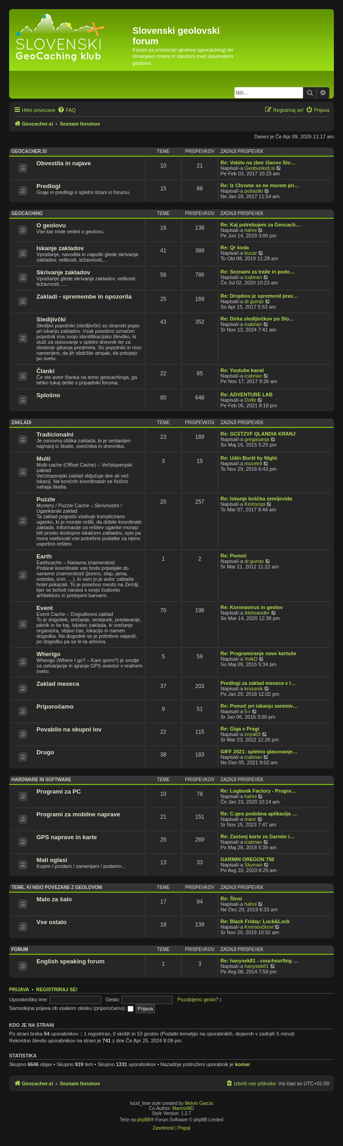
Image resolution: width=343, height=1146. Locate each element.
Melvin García (199, 1103)
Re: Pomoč (233, 555)
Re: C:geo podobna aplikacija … (258, 813)
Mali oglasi (51, 860)
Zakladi (21, 422)
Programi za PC (58, 791)
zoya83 (253, 734)
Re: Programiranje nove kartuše (258, 653)
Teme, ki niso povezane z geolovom (56, 887)
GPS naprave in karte (66, 837)
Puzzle (45, 499)
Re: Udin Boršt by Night (248, 458)
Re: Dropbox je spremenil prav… (259, 296)
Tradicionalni (54, 434)
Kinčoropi (255, 504)
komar (242, 1064)
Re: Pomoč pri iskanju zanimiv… (259, 706)
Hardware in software (41, 779)
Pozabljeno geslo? (198, 999)
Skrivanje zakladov (63, 272)
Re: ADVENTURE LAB (246, 394)
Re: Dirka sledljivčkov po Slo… (257, 318)
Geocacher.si (28, 151)
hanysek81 (257, 966)
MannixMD (183, 1108)
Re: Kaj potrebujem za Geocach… (260, 224)
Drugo (45, 752)
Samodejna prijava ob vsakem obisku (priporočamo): (71, 1008)
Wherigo (48, 654)
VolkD (251, 659)
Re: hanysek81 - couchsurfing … (259, 960)
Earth (44, 556)
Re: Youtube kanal (242, 370)
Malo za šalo (54, 899)
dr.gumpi (254, 301)
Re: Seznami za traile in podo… (257, 271)
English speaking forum (70, 961)
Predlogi (48, 186)
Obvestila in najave (63, 163)
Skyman (254, 864)
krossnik (254, 688)
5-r (248, 711)
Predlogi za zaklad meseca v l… (258, 683)
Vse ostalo (51, 922)
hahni (251, 230)
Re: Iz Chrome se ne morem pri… (259, 185)
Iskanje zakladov (60, 248)
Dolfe (250, 400)
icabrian (253, 277)
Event (44, 608)
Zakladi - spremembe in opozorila (84, 296)
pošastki (254, 191)
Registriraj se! (56, 989)
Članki (45, 371)
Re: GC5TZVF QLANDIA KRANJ (258, 433)
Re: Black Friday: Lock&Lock (255, 921)
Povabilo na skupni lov (69, 729)
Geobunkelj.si (260, 168)
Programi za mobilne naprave (78, 814)
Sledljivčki (51, 319)
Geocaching (27, 213)
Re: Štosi (231, 898)
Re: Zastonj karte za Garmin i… (257, 836)
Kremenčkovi (259, 927)
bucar (251, 253)
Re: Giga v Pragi (239, 728)
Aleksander (257, 612)
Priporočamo (54, 706)
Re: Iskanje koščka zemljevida (256, 498)
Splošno (48, 395)
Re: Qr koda (234, 247)
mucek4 (253, 463)
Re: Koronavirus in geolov (251, 607)
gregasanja (257, 439)
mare (250, 819)
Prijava (19, 989)
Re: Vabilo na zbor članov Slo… (257, 162)
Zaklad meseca (57, 683)
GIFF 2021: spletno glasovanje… (258, 751)
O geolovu (51, 225)
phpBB (144, 1119)
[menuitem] (66, 110)
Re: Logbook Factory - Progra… (258, 791)
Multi (43, 458)
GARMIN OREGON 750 (247, 859)
